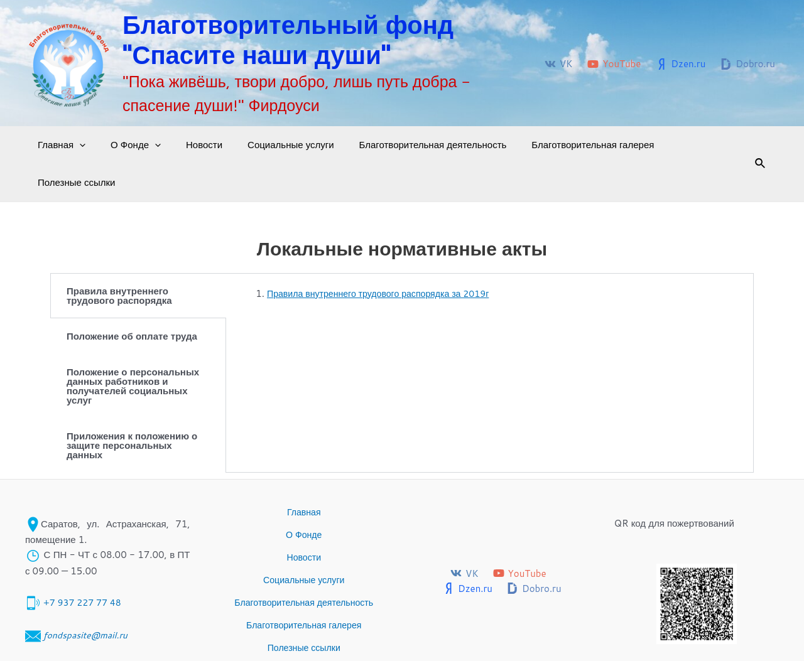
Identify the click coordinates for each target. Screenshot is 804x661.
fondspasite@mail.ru (88, 582)
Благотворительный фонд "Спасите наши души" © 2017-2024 (592, 635)
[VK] (559, 64)
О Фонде (126, 145)
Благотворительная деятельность (405, 144)
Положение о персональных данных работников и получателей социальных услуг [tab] (133, 348)
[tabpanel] (489, 263)
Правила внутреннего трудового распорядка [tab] (119, 258)
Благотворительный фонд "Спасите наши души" (288, 39)
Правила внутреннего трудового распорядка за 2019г (385, 255)
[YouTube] (614, 64)
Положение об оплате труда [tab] (132, 298)
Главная (58, 145)
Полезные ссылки (676, 144)
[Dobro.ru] (748, 64)
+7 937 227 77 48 (84, 550)
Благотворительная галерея (558, 144)
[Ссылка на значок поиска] (743, 145)
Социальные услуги (268, 144)
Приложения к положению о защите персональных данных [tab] (132, 408)
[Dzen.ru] (680, 64)
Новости (188, 144)
